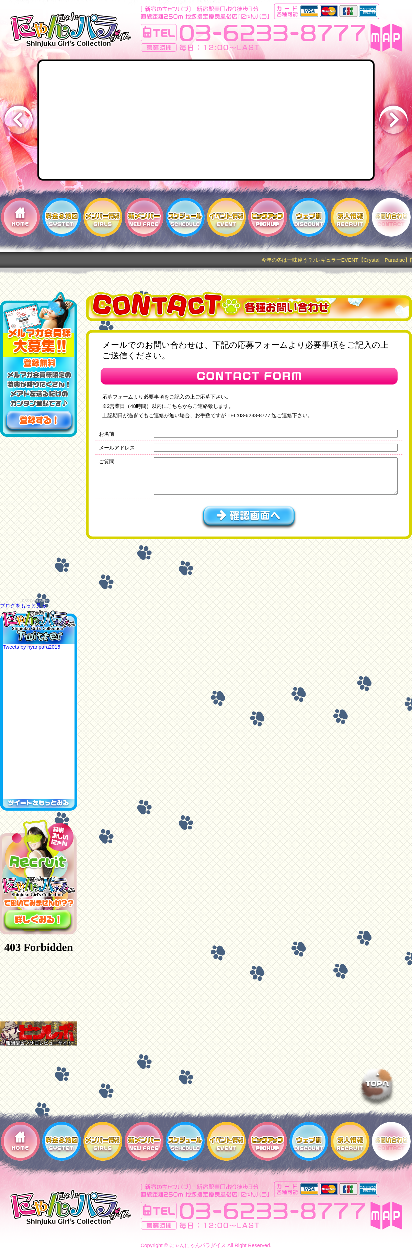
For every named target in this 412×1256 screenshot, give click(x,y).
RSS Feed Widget (35, 601)
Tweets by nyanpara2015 (31, 647)
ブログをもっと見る (23, 605)
